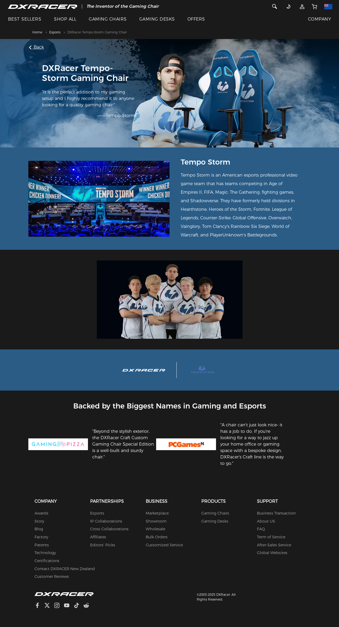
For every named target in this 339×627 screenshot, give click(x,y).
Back (37, 47)
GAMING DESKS (157, 19)
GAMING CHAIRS (107, 19)
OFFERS (196, 19)
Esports (54, 32)
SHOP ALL (65, 19)
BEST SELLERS (24, 19)
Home (37, 32)
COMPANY (319, 19)
